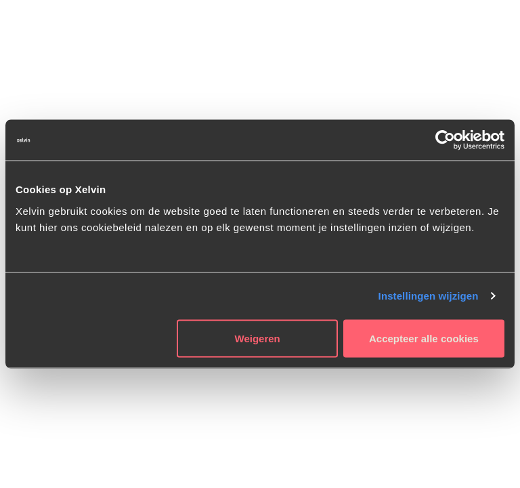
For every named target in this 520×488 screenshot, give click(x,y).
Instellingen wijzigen (428, 296)
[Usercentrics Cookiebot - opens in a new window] (445, 140)
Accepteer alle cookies (424, 338)
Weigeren (257, 338)
